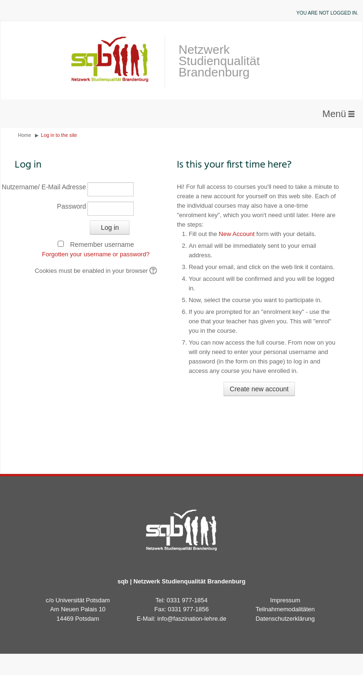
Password (71, 206)
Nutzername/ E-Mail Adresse (50, 187)
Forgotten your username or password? (96, 254)
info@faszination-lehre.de (191, 618)
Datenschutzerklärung (285, 618)
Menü (334, 114)
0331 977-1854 (187, 600)
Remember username (102, 244)
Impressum (285, 600)
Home (24, 135)
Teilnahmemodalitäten (285, 609)
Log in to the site (59, 135)
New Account (237, 233)
